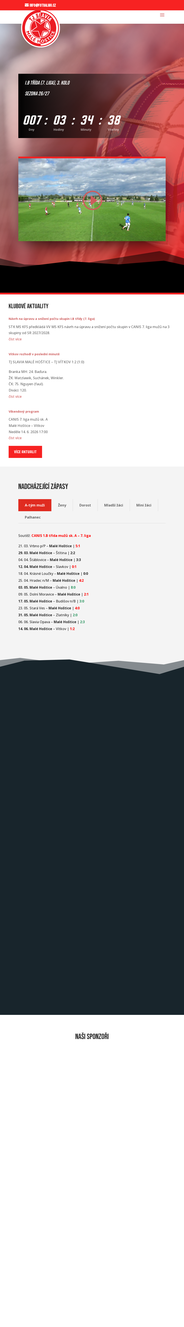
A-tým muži (35, 505)
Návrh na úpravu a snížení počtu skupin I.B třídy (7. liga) (52, 319)
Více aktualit (25, 452)
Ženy (62, 505)
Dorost (85, 505)
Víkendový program (24, 411)
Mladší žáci (113, 505)
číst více (15, 339)
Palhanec (33, 517)
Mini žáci (143, 505)
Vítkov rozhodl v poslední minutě (34, 354)
